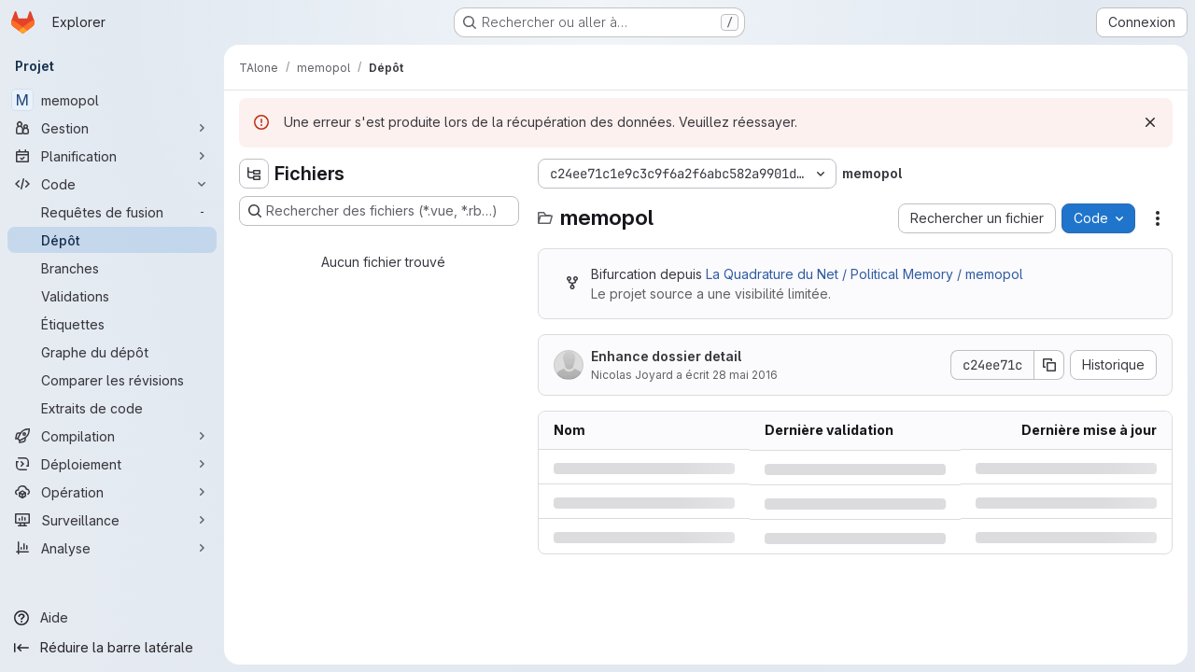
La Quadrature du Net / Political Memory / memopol (864, 274)
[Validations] (112, 296)
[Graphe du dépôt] (112, 352)
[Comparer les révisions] (112, 380)
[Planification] (112, 156)
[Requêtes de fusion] (112, 212)
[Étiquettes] (112, 324)
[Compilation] (112, 436)
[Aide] (112, 618)
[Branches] (112, 268)
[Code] (112, 184)
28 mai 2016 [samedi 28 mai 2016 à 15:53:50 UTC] (745, 375)
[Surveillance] (112, 520)
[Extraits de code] (112, 408)
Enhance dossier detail (666, 356)
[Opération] (112, 492)
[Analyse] (112, 548)
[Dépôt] (112, 240)
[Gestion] (112, 128)
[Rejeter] (1150, 122)
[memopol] (112, 100)
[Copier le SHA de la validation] (1049, 365)
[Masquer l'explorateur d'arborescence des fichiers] (254, 174)
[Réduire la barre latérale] (112, 648)
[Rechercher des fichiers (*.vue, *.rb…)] (379, 211)
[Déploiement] (112, 464)
